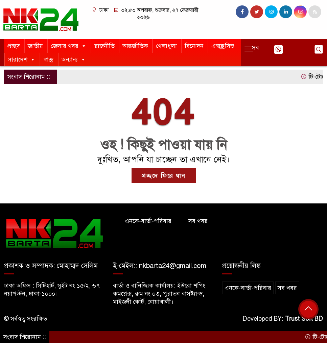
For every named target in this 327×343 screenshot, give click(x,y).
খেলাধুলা (166, 46)
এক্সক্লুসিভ (222, 46)
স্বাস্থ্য (48, 59)
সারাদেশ (22, 59)
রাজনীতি (104, 46)
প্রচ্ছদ (13, 46)
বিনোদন (194, 46)
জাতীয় (35, 46)
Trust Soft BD (304, 318)
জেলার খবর (69, 46)
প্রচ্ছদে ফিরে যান (164, 175)
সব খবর (198, 221)
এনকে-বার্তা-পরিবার (148, 221)
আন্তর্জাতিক (135, 46)
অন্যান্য (74, 59)
